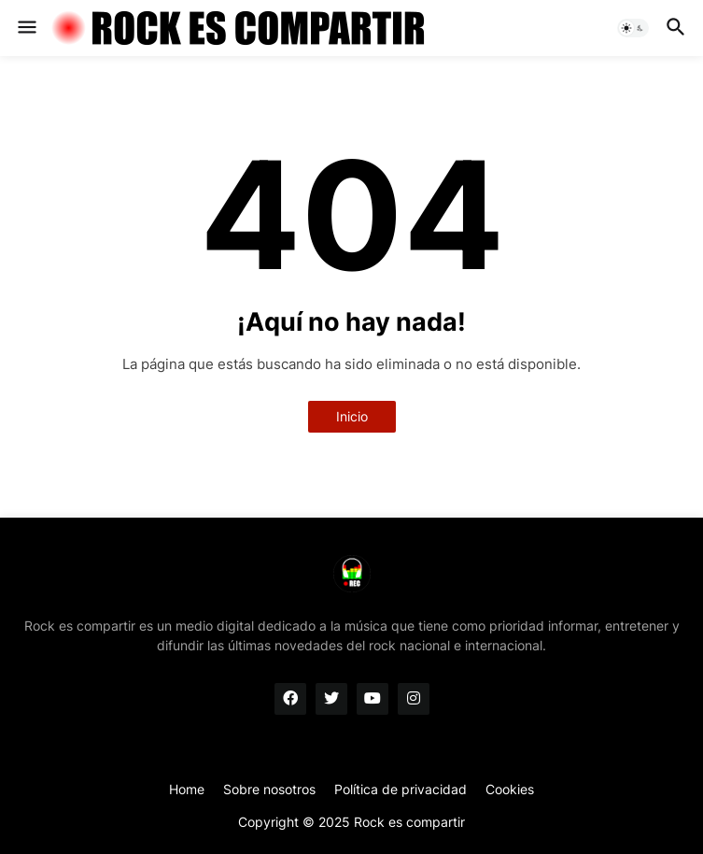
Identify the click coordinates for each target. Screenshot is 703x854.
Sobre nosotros (269, 789)
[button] (25, 28)
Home (186, 789)
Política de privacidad (400, 789)
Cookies (509, 789)
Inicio (352, 416)
